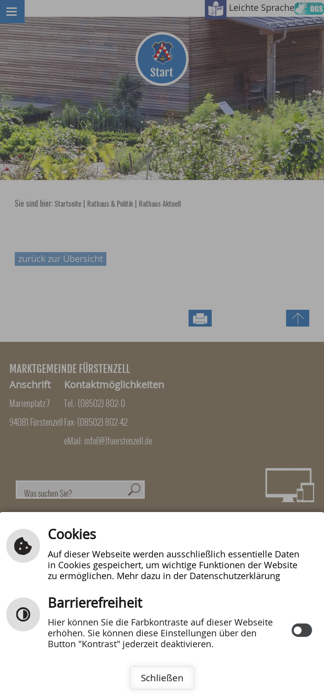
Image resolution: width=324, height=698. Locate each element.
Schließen (162, 677)
